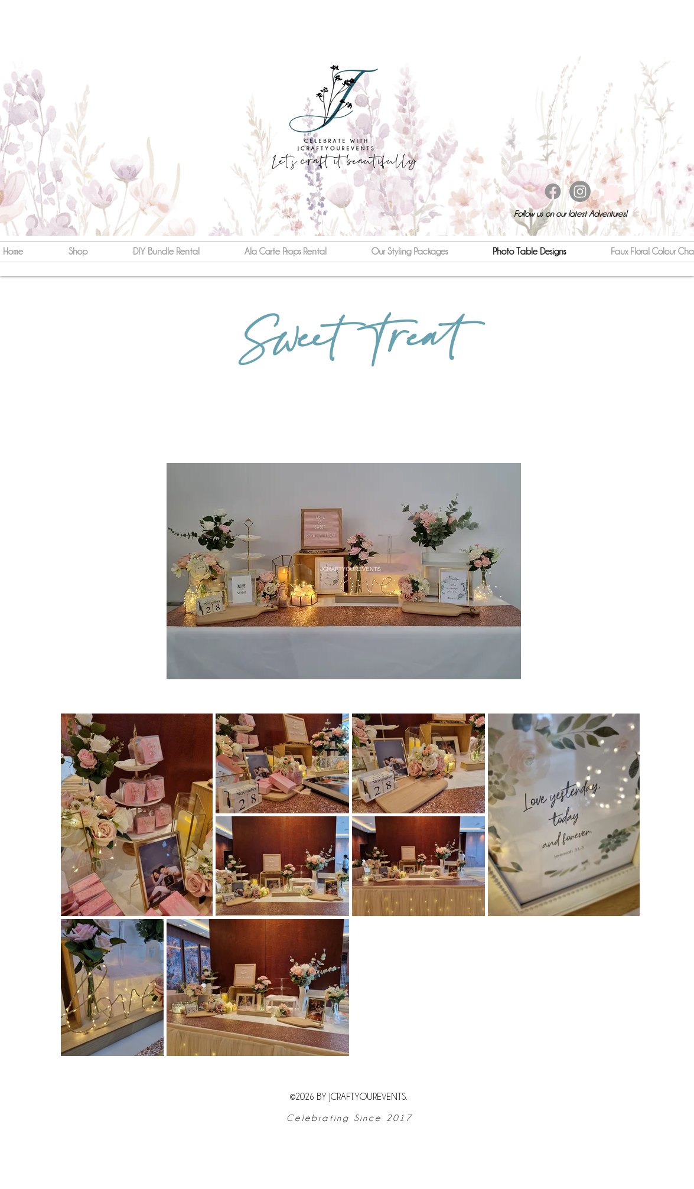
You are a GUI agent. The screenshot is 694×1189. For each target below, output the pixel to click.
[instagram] (580, 191)
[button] (611, 190)
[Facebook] (552, 191)
